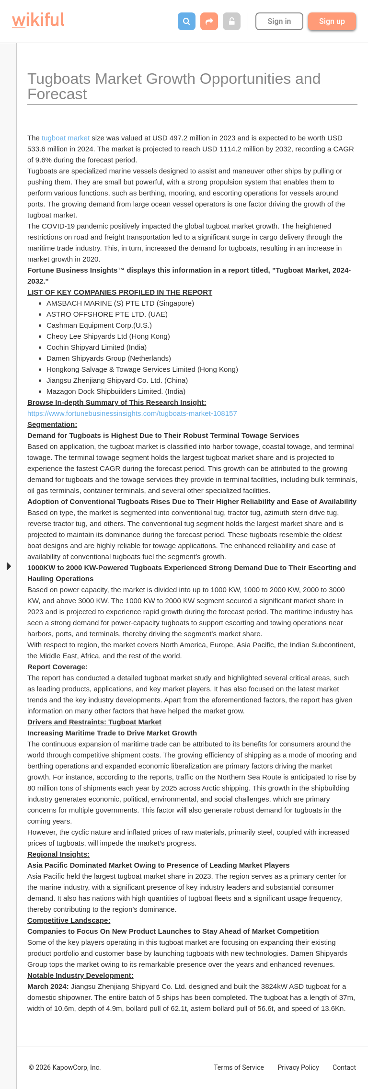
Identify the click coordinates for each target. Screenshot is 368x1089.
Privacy (298, 1067)
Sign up (332, 21)
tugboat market (66, 138)
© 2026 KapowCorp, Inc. (65, 1067)
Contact (344, 1067)
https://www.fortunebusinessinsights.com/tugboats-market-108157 (132, 413)
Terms (239, 1067)
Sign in (279, 21)
